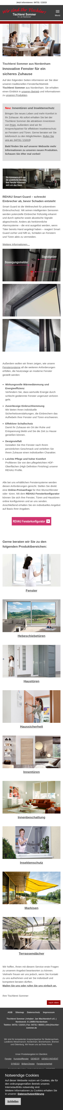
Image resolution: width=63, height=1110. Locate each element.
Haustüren (31, 681)
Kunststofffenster (21, 1059)
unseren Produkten (16, 95)
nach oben (54, 1002)
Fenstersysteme (11, 367)
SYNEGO (15, 1064)
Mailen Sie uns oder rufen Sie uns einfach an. (30, 985)
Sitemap (19, 1012)
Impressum (49, 1012)
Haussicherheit (31, 726)
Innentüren (31, 772)
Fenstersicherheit (44, 1064)
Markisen (31, 908)
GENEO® (35, 1059)
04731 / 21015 (40, 2)
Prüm (13, 124)
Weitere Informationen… (16, 244)
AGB (10, 1012)
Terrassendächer (31, 953)
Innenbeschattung (31, 817)
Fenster (31, 590)
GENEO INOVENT (49, 1059)
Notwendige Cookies (22, 1075)
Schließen (12, 1101)
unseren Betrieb (30, 91)
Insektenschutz (31, 862)
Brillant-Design (28, 1064)
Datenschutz (33, 1012)
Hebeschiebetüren (31, 636)
